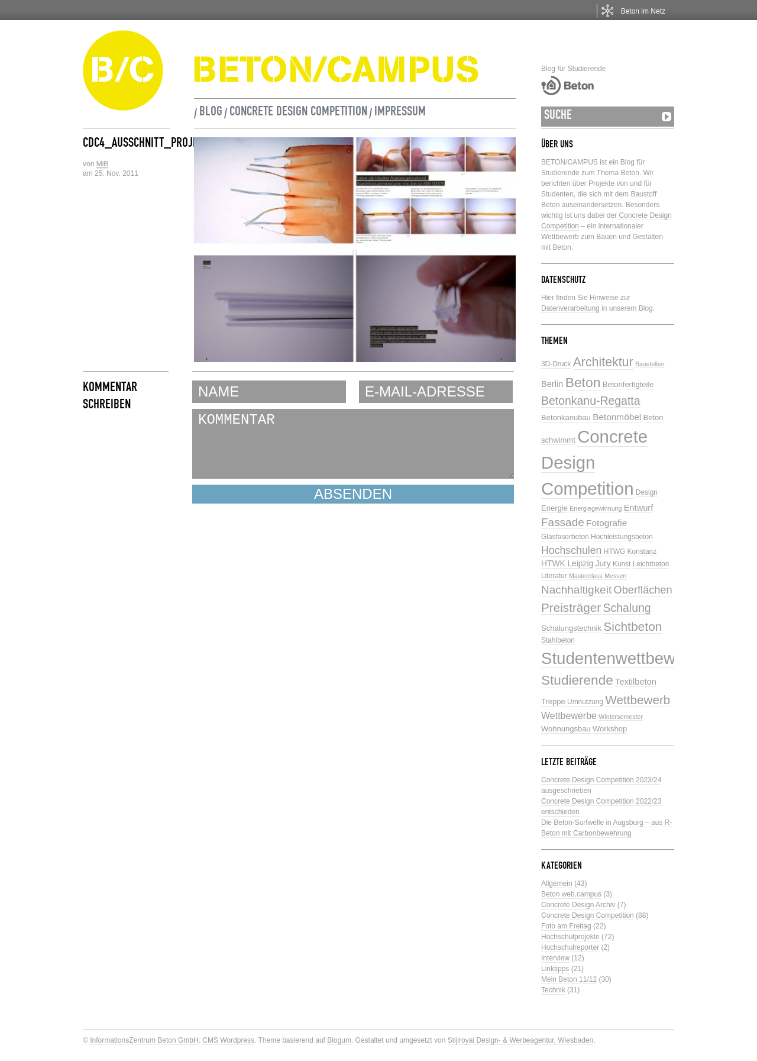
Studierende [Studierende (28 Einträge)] (577, 680)
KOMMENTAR (353, 444)
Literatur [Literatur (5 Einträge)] (554, 576)
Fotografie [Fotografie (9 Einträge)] (606, 523)
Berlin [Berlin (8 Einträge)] (552, 384)
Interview (555, 958)
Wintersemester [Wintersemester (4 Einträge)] (621, 716)
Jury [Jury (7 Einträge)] (603, 563)
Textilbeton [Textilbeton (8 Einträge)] (635, 681)
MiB (102, 164)
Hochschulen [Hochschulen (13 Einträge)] (571, 550)
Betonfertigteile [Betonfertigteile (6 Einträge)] (628, 384)
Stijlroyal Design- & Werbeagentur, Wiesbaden (521, 1040)
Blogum (339, 1040)
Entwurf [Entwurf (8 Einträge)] (638, 507)
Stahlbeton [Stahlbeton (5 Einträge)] (558, 640)
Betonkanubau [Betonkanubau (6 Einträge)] (566, 417)
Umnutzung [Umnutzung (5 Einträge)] (585, 702)
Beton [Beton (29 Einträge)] (583, 382)
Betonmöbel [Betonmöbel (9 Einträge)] (617, 417)
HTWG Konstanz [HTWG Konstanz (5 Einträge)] (630, 551)
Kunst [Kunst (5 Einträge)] (621, 564)
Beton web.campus (571, 894)
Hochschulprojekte (570, 937)
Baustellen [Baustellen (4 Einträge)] (650, 363)
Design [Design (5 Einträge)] (647, 492)
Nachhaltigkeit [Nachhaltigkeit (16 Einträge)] (576, 589)
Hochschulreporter (570, 947)
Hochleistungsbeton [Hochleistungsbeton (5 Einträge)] (622, 537)
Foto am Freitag (566, 926)
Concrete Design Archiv (578, 905)
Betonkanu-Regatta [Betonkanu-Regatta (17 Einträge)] (590, 400)
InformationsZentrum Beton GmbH (144, 1040)
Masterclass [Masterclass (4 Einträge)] (586, 575)
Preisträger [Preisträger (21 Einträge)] (571, 607)
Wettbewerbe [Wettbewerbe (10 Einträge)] (569, 716)
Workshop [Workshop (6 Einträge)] (610, 728)
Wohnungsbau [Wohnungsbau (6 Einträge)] (566, 728)
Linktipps (555, 969)
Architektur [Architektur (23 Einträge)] (603, 362)
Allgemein (556, 883)
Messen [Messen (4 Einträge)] (615, 575)
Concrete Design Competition (298, 113)
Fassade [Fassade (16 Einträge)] (562, 522)
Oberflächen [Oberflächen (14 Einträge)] (643, 590)
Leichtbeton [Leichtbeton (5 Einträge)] (651, 564)
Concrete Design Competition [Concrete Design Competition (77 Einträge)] (594, 462)
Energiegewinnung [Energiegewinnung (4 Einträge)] (596, 508)
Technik (553, 990)
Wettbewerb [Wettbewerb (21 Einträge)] (637, 700)
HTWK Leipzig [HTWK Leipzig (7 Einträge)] (567, 563)
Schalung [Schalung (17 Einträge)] (627, 607)
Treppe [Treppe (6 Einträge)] (553, 701)
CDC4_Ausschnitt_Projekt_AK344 (163, 144)
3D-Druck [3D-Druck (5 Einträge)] (556, 364)
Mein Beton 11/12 (569, 979)
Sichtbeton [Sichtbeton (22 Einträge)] (632, 626)
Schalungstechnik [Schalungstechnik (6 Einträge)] (571, 628)
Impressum (400, 113)
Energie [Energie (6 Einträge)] (554, 508)
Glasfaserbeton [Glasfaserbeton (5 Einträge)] (565, 537)
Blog (210, 113)
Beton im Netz (643, 11)
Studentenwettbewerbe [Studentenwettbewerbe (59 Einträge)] (624, 658)
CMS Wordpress (228, 1040)
